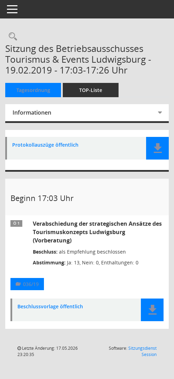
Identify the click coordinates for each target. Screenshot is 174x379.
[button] (157, 148)
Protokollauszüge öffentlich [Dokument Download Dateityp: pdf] (45, 145)
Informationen (32, 112)
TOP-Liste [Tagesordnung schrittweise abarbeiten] (90, 90)
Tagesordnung (33, 90)
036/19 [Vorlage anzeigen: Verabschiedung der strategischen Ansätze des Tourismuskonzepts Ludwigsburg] (31, 284)
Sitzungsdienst (142, 351)
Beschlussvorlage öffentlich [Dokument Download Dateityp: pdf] (50, 307)
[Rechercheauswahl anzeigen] (11, 36)
